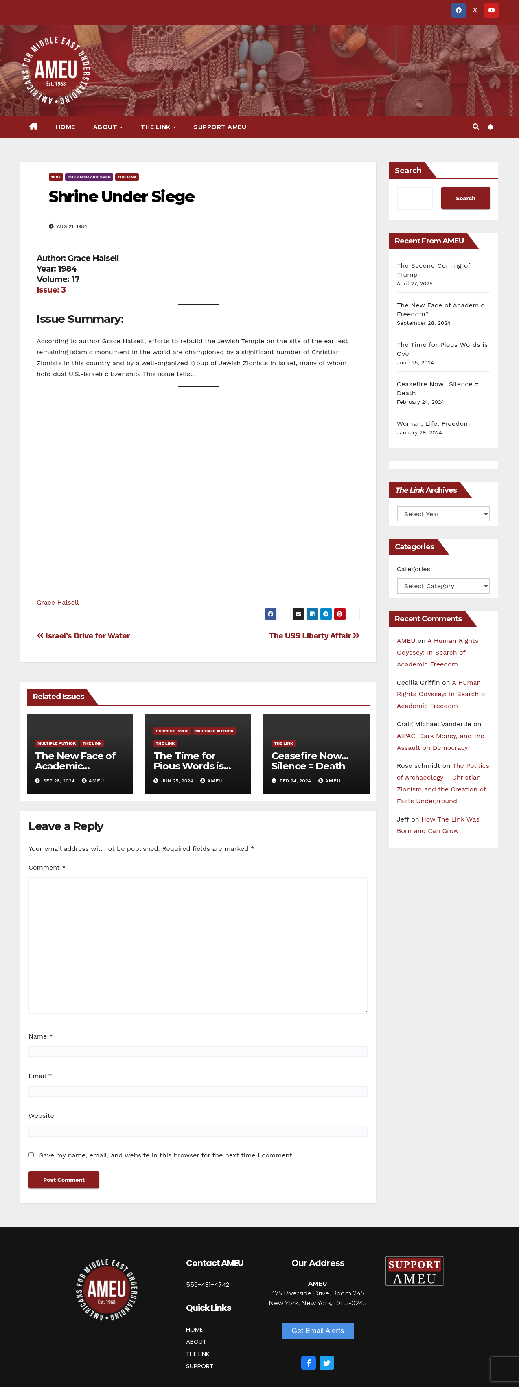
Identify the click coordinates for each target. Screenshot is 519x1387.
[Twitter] (327, 1363)
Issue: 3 (51, 290)
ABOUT (196, 1341)
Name (40, 1036)
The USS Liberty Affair (314, 635)
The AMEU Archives (89, 177)
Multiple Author (56, 743)
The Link (157, 127)
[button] (476, 127)
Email (40, 1076)
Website (41, 1116)
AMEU (93, 781)
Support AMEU (220, 127)
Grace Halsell (58, 602)
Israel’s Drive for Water (83, 635)
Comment (47, 867)
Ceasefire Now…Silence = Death (310, 761)
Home (65, 127)
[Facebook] (308, 1363)
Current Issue (172, 731)
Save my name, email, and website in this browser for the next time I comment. (166, 1155)
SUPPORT (199, 1366)
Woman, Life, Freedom (433, 423)
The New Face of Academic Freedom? (75, 766)
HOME (194, 1329)
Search (408, 170)
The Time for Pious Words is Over (188, 766)
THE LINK (198, 1354)
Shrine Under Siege (121, 196)
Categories (413, 569)
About (106, 127)
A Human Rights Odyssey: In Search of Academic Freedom (437, 652)
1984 (56, 177)
